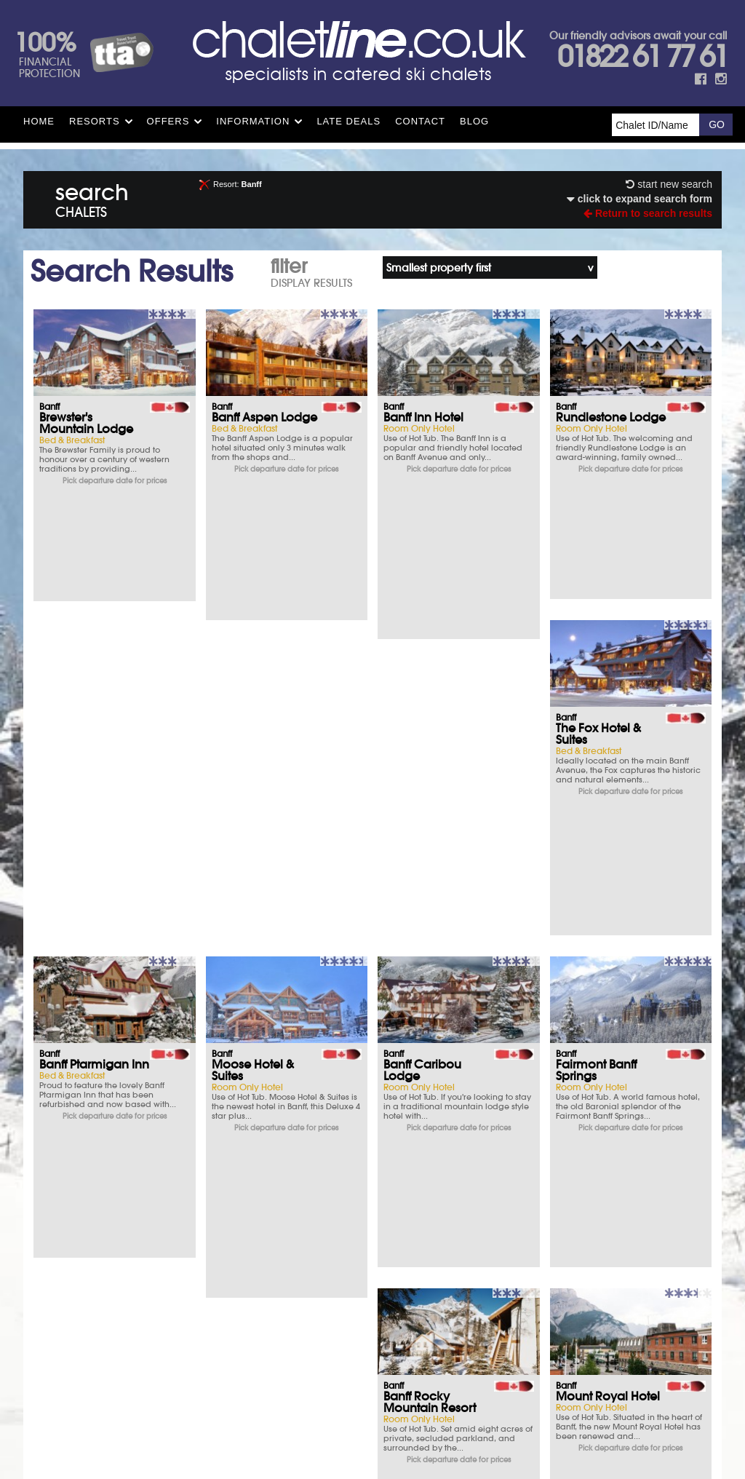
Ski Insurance (122, 1195)
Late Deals (348, 121)
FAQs (484, 1235)
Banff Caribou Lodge (595, 628)
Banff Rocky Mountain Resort (258, 833)
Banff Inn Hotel (423, 417)
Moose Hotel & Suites (424, 628)
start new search (669, 184)
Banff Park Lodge (430, 1033)
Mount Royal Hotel (435, 827)
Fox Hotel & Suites (260, 1033)
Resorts (94, 121)
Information (253, 121)
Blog (474, 121)
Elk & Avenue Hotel (608, 827)
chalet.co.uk (389, 1381)
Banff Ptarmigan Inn (267, 622)
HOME (39, 121)
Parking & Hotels (122, 1235)
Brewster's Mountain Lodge (86, 423)
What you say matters (122, 1275)
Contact (420, 121)
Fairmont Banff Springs (79, 833)
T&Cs (484, 1195)
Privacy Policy (393, 1340)
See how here (410, 1360)
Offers (168, 121)
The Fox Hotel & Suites (81, 628)
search (92, 197)
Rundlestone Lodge (611, 417)
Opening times (483, 1275)
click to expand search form (639, 199)
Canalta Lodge (599, 1033)
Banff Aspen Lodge (264, 417)
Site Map (332, 1340)
